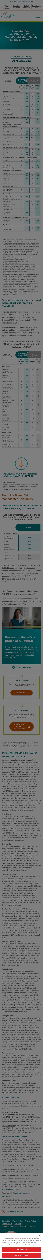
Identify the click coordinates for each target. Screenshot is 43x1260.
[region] (21, 1246)
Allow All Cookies (21, 1255)
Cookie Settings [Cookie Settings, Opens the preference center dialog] (21, 1249)
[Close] (39, 1235)
